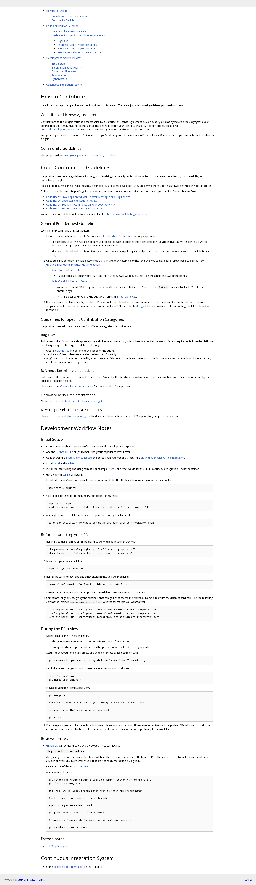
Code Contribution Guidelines (63, 26)
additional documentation (68, 866)
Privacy (31, 879)
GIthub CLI (52, 745)
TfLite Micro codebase (79, 457)
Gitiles (21, 879)
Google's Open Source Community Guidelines (90, 155)
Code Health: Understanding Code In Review (71, 200)
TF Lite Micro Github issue (118, 236)
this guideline (143, 306)
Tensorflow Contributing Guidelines (127, 214)
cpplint (66, 474)
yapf (48, 495)
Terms (41, 879)
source (248, 879)
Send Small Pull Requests (66, 270)
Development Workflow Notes (63, 58)
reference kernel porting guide (75, 386)
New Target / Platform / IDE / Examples (80, 52)
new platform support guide (74, 416)
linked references (126, 296)
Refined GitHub (64, 452)
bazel (57, 463)
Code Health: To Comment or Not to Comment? (74, 208)
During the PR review (64, 71)
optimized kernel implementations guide (81, 401)
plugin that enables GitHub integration (162, 457)
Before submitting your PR (67, 67)
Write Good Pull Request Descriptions (73, 281)
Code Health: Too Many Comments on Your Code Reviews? (80, 204)
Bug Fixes (62, 41)
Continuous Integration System (64, 84)
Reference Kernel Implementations (77, 44)
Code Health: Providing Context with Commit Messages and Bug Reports (88, 197)
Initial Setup (58, 63)
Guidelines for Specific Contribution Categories (78, 35)
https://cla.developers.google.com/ (61, 129)
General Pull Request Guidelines (70, 31)
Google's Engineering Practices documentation (73, 264)
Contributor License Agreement (70, 16)
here (111, 469)
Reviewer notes (60, 75)
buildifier (70, 463)
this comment (81, 766)
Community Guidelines (64, 20)
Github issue (64, 350)
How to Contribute (57, 10)
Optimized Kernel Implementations (77, 48)
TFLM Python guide (57, 846)
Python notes (59, 79)
